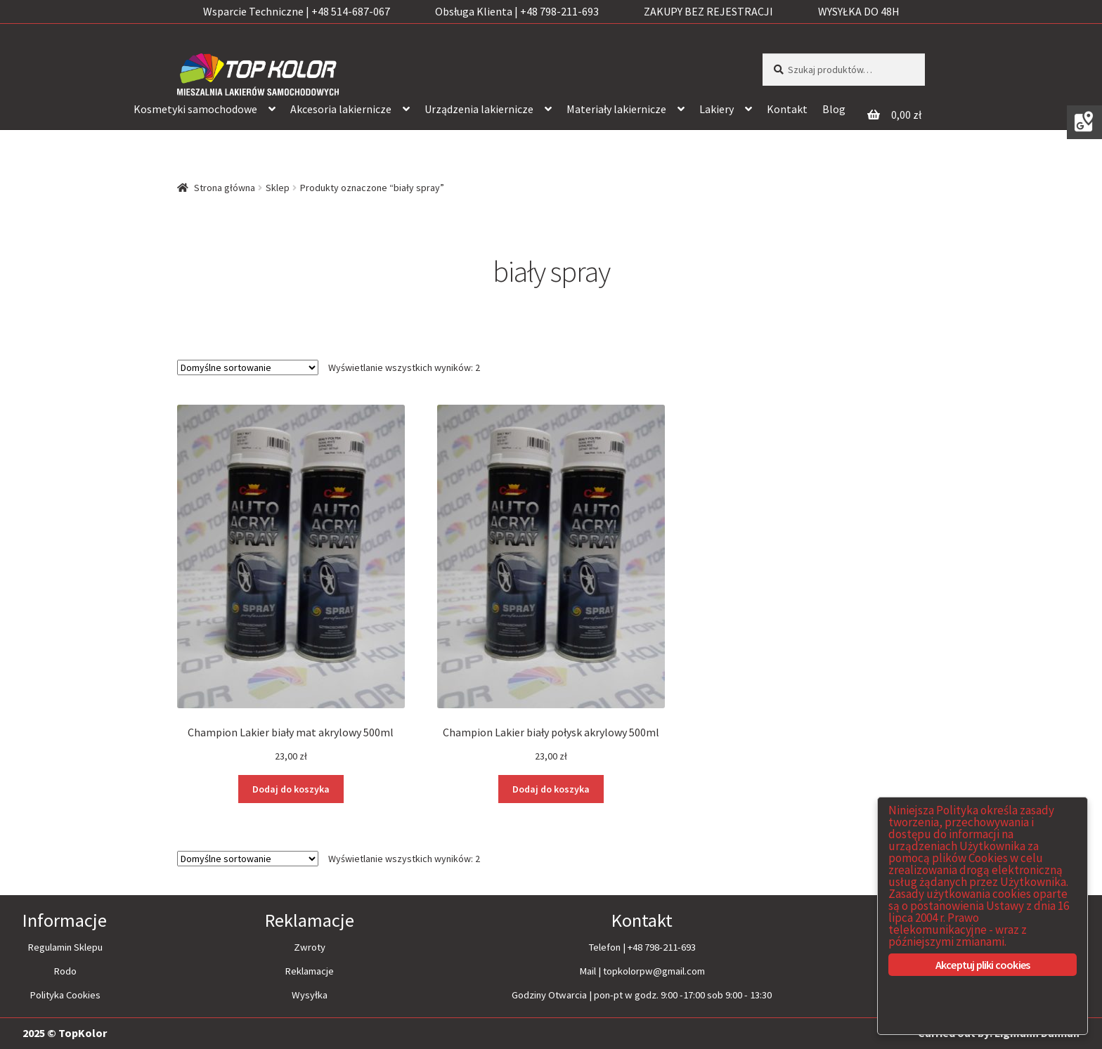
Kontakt (787, 109)
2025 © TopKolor (64, 1033)
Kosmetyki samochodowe (195, 109)
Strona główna (224, 187)
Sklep (278, 187)
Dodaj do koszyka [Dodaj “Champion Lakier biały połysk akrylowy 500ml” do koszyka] (551, 789)
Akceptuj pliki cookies (982, 965)
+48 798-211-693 (662, 947)
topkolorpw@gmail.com (654, 971)
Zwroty (309, 947)
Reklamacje (309, 971)
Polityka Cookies (65, 995)
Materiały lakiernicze (616, 109)
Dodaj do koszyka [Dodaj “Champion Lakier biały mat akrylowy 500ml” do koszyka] (291, 789)
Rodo (65, 971)
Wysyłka (310, 995)
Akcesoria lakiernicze (340, 109)
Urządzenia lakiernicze (478, 109)
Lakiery (716, 109)
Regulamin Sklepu (65, 947)
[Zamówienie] (247, 367)
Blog (833, 109)
